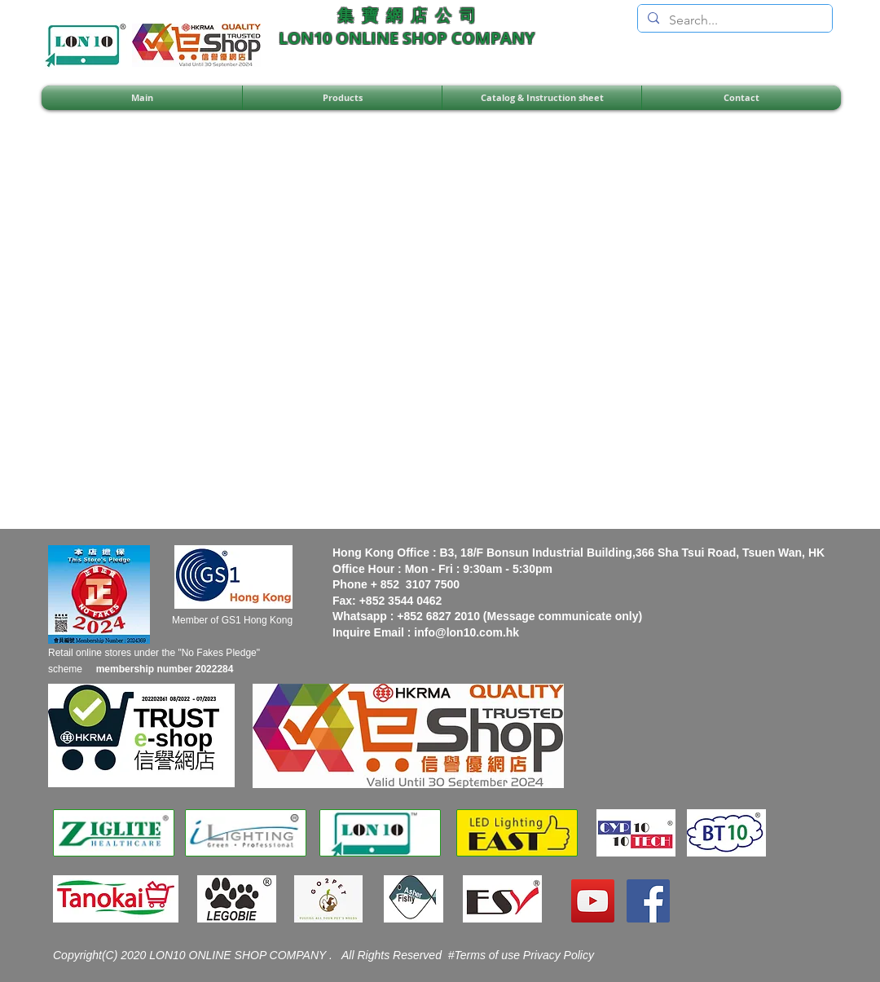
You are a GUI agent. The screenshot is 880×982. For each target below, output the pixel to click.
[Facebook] (648, 901)
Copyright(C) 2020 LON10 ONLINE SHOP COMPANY (191, 955)
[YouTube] (592, 901)
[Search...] (733, 20)
